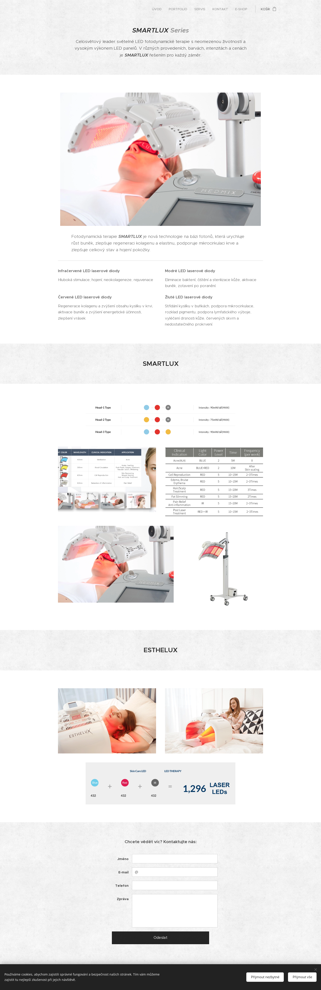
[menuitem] (158, 9)
